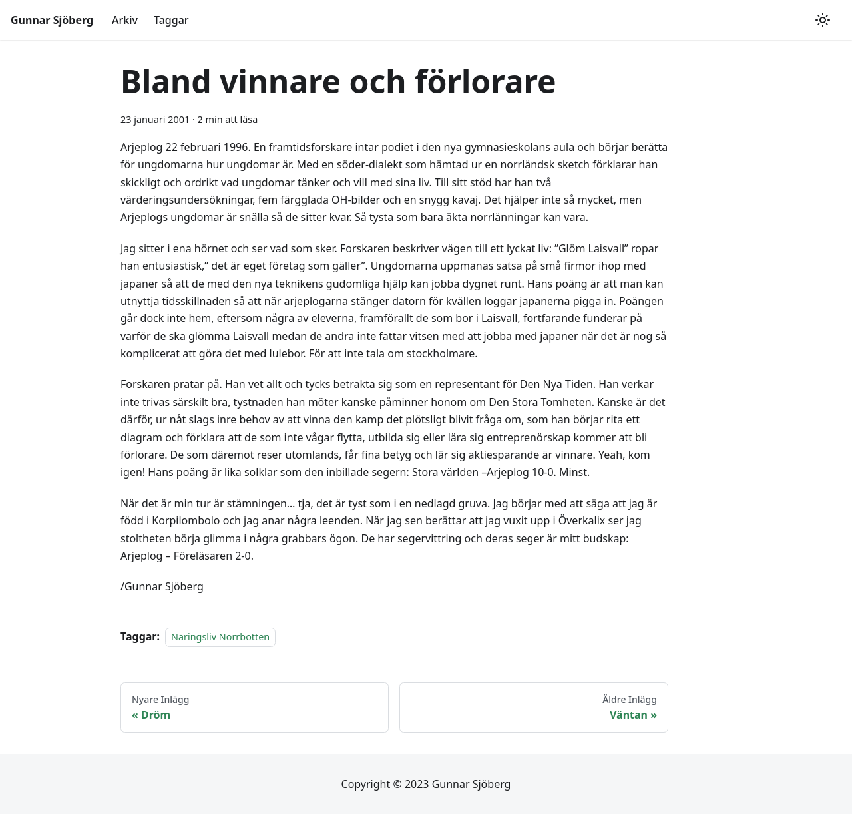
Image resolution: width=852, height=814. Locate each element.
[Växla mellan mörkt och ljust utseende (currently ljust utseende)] (822, 20)
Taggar (171, 20)
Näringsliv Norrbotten (220, 636)
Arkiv (125, 20)
